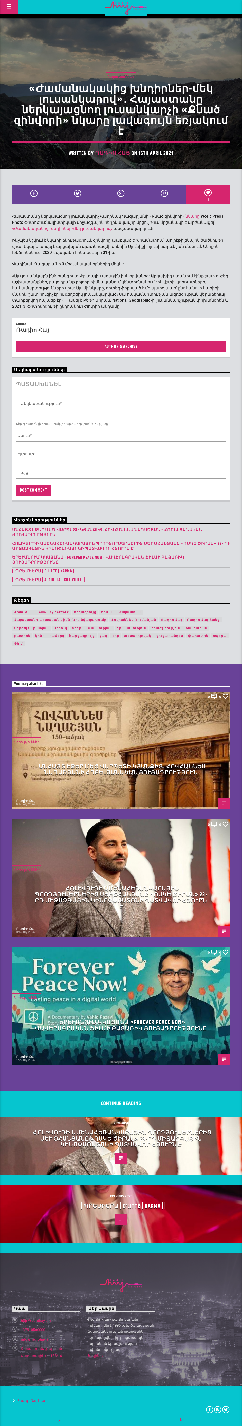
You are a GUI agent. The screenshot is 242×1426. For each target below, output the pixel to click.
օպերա (220, 636)
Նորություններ (121, 77)
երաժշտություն (166, 628)
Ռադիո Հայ (112, 153)
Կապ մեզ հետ (32, 1401)
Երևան (108, 612)
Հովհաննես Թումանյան (133, 620)
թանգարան (196, 628)
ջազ (103, 636)
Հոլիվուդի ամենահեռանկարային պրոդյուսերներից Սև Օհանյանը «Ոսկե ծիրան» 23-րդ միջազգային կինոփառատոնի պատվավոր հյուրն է (121, 546)
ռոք (115, 636)
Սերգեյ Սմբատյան (31, 628)
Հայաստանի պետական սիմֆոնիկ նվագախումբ (60, 620)
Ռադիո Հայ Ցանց (203, 620)
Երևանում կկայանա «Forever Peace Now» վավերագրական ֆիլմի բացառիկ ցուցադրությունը (98, 560)
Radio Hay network (52, 612)
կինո (40, 636)
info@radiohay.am (36, 1339)
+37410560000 (33, 1330)
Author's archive (121, 347)
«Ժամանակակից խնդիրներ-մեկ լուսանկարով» (62, 228)
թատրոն (22, 636)
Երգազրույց (85, 612)
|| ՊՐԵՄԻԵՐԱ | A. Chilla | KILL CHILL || (48, 580)
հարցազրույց (82, 636)
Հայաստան (130, 612)
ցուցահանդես (169, 636)
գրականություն (131, 628)
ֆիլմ (18, 643)
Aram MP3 (23, 612)
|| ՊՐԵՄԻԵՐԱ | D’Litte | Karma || (44, 571)
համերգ (56, 636)
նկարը (192, 216)
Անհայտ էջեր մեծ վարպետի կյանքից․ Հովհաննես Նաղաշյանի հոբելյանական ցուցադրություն (107, 532)
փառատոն (198, 636)
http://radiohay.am (36, 1321)
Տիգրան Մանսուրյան (92, 628)
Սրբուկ (60, 628)
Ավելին (95, 1356)
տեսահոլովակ (137, 636)
